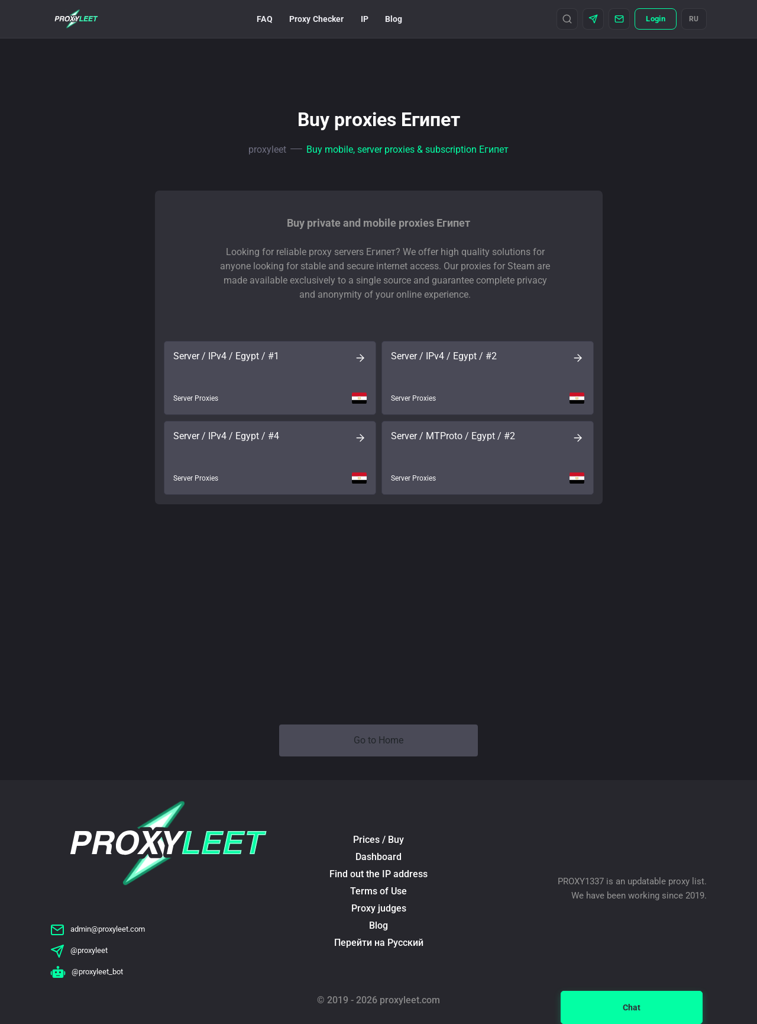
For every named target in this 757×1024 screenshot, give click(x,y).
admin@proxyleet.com (97, 929)
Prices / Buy (378, 839)
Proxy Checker (316, 19)
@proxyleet (79, 950)
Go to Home (378, 740)
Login (655, 18)
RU (694, 19)
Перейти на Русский (378, 942)
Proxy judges (378, 908)
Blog (394, 19)
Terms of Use (378, 891)
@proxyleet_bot (86, 971)
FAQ (264, 19)
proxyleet (267, 149)
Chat (631, 1007)
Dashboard (378, 856)
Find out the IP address (378, 874)
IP (364, 19)
